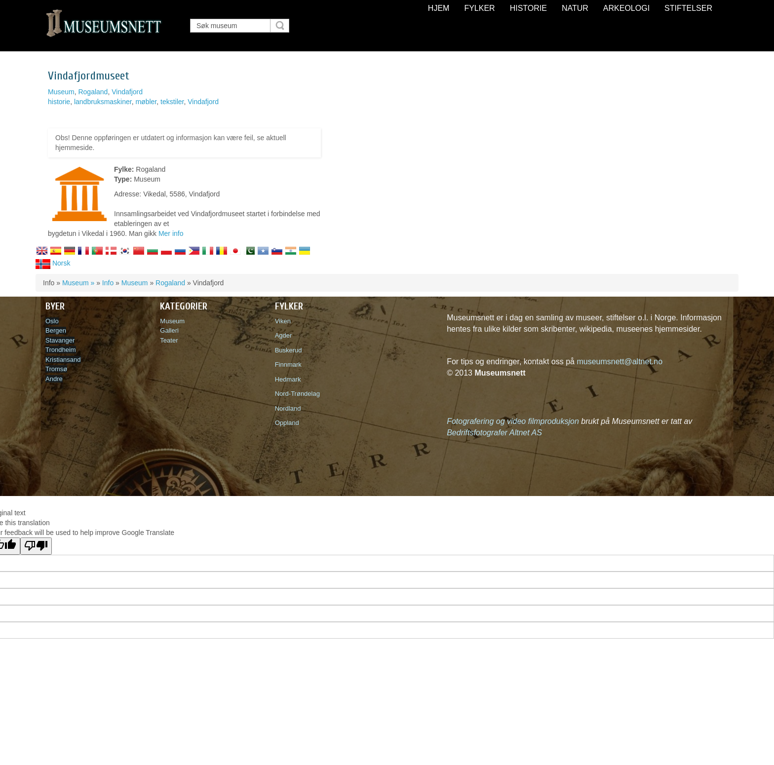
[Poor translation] (36, 546)
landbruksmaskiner (103, 102)
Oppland (287, 422)
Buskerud (290, 350)
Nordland (288, 408)
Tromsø (56, 369)
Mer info (171, 233)
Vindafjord (127, 92)
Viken (285, 321)
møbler (145, 102)
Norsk (53, 263)
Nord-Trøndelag (297, 393)
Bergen (55, 330)
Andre (54, 378)
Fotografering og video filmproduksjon (513, 421)
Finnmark (288, 364)
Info (108, 283)
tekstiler (172, 102)
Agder (283, 335)
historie (59, 102)
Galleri (169, 330)
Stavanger (60, 340)
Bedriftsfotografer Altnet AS (494, 432)
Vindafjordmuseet (88, 75)
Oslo (52, 321)
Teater (169, 340)
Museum (61, 92)
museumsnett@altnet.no (619, 361)
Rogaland (93, 92)
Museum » (78, 283)
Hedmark (288, 379)
